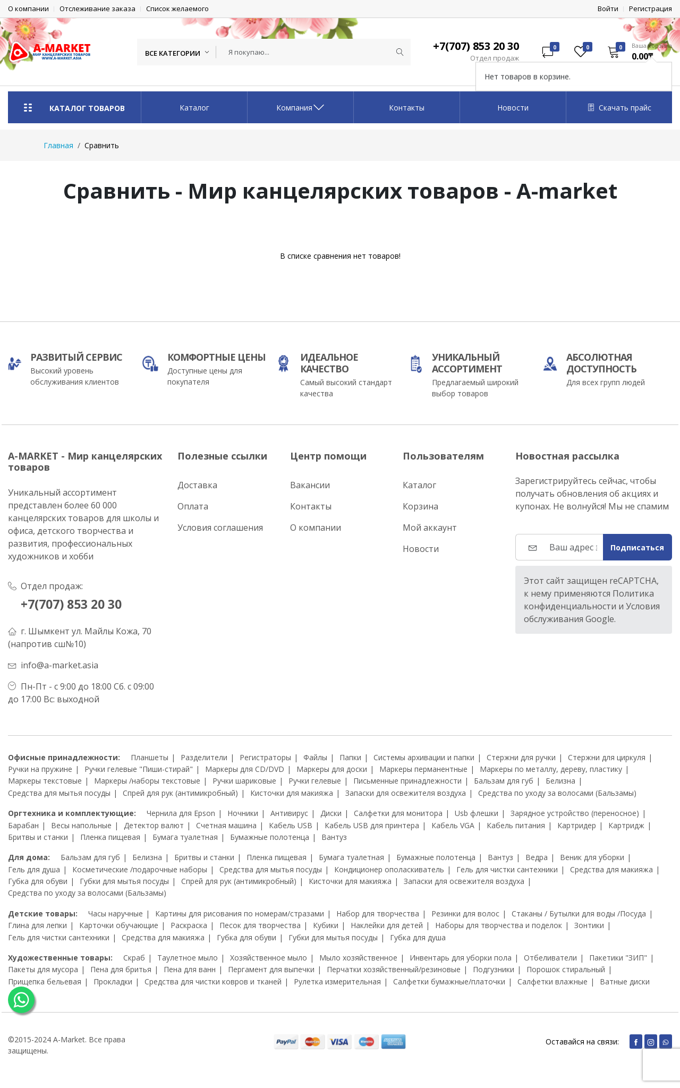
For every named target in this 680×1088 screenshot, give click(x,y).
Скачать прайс (619, 108)
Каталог (194, 108)
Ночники (242, 813)
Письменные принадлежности (407, 781)
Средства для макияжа (611, 869)
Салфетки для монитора (398, 813)
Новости (513, 108)
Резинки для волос (465, 913)
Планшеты (149, 757)
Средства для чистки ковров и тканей (213, 981)
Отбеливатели (550, 958)
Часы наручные (115, 913)
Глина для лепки (37, 925)
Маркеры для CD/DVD (244, 769)
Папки (350, 757)
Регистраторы (265, 757)
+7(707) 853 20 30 (75, 604)
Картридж (626, 825)
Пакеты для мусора (43, 969)
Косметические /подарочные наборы (139, 869)
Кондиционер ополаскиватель (389, 869)
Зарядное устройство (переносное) (575, 813)
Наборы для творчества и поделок (498, 925)
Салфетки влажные (552, 981)
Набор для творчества (377, 913)
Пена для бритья (120, 969)
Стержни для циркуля (606, 757)
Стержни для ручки (521, 757)
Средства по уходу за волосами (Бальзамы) (557, 793)
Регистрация (650, 8)
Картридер (576, 825)
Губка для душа (418, 937)
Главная (58, 145)
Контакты (406, 108)
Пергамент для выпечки (271, 969)
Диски (331, 813)
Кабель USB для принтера (372, 825)
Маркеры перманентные (423, 769)
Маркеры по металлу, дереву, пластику (551, 769)
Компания (300, 107)
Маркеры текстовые (45, 781)
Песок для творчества (260, 925)
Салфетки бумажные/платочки (449, 981)
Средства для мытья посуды (59, 793)
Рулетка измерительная (337, 981)
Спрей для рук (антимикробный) (180, 793)
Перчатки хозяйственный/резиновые (394, 969)
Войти (608, 8)
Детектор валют (154, 825)
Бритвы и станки (38, 837)
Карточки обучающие (118, 925)
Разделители (204, 757)
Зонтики (589, 925)
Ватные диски (625, 981)
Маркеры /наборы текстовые (147, 781)
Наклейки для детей (387, 925)
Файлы (315, 757)
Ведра (536, 857)
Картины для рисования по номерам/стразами (239, 913)
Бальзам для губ (503, 781)
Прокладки (113, 981)
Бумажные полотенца (269, 837)
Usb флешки (476, 813)
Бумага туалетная (185, 837)
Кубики (325, 925)
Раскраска (189, 925)
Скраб (134, 958)
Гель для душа (34, 869)
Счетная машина (226, 825)
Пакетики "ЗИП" (618, 958)
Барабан (23, 825)
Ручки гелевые (314, 781)
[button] (636, 51)
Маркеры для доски (331, 769)
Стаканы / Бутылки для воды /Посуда (579, 913)
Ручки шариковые (244, 781)
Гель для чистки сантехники (507, 869)
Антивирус (289, 813)
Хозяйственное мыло (268, 958)
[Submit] (400, 52)
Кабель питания (516, 825)
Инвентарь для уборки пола (461, 958)
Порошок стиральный (565, 969)
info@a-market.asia (59, 665)
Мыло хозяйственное (358, 958)
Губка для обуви (37, 881)
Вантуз (334, 837)
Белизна (560, 781)
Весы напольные (81, 825)
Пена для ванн (190, 969)
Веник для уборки (592, 857)
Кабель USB (290, 825)
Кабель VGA (452, 825)
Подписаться (637, 547)
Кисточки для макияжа (291, 793)
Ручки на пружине (40, 769)
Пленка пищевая (110, 837)
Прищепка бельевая (44, 981)
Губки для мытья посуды (124, 881)
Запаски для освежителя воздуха (405, 793)
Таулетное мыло (187, 958)
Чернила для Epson (181, 813)
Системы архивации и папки (423, 757)
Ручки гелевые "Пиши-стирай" (138, 769)
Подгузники (493, 969)
